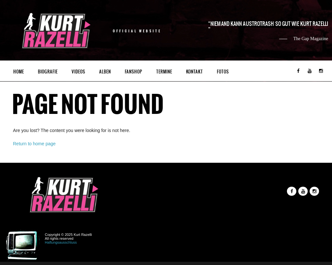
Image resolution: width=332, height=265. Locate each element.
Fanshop (133, 72)
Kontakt (194, 72)
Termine (164, 72)
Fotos (223, 72)
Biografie (48, 72)
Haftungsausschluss (61, 242)
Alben (105, 72)
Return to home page (34, 143)
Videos (78, 72)
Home (18, 72)
